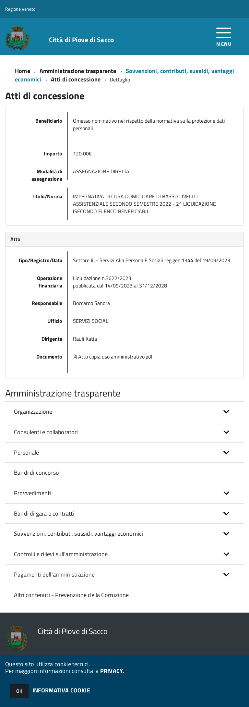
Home (22, 71)
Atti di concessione (76, 79)
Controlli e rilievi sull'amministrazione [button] (61, 554)
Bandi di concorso (36, 472)
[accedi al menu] (223, 36)
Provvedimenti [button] (32, 493)
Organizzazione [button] (33, 411)
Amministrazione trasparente (78, 71)
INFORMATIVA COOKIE (61, 690)
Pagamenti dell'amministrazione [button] (54, 574)
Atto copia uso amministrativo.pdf (112, 356)
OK (19, 691)
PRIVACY (111, 670)
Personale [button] (26, 452)
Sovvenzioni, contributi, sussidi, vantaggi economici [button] (78, 533)
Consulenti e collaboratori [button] (46, 432)
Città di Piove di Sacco (81, 39)
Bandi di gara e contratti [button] (44, 513)
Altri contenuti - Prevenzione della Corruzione (71, 595)
